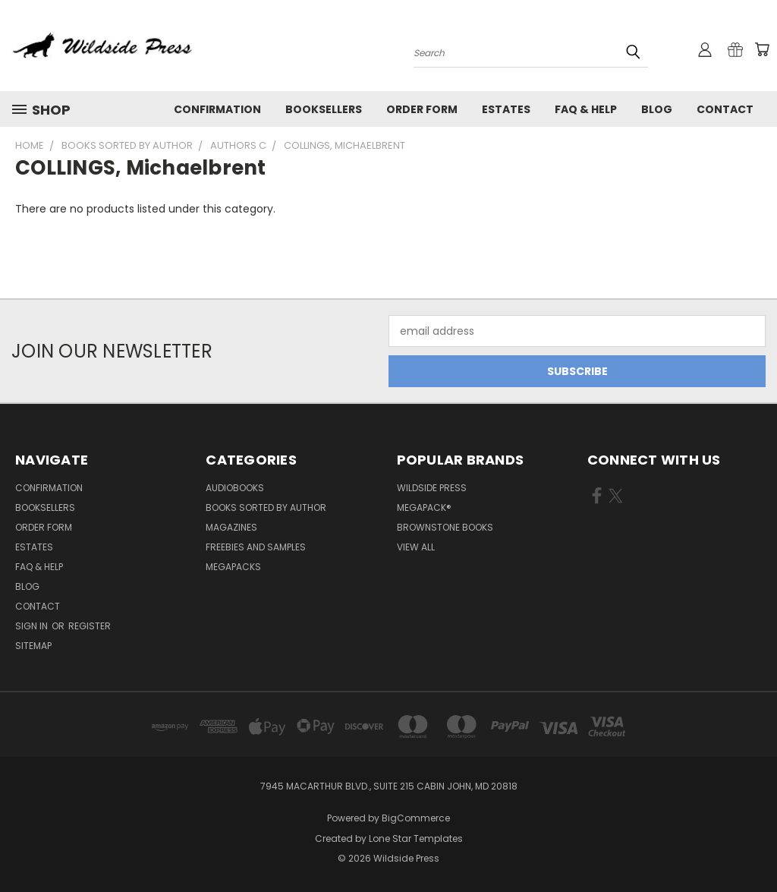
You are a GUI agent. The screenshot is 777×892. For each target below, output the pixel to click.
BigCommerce (416, 818)
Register (89, 625)
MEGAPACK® (424, 507)
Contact (725, 109)
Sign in (32, 625)
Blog (656, 109)
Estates (506, 109)
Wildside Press (432, 487)
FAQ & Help (586, 109)
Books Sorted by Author (266, 507)
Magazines (231, 527)
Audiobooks (235, 487)
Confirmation (217, 109)
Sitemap (33, 645)
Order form (422, 109)
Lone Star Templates (416, 838)
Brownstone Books (445, 527)
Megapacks (233, 566)
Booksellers (323, 109)
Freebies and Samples (256, 547)
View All (416, 547)
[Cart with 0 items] (761, 49)
